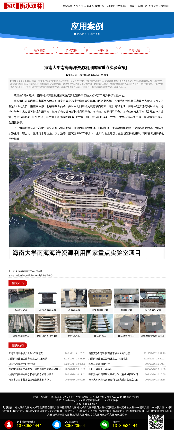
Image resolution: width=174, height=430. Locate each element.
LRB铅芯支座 (17, 411)
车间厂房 (142, 6)
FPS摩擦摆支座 (133, 411)
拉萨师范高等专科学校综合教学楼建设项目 (31, 374)
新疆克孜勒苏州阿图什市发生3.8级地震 (109, 353)
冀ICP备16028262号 (87, 404)
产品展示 (78, 6)
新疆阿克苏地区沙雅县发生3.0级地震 (108, 358)
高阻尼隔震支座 (50, 407)
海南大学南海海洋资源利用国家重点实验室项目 (113, 379)
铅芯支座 (54, 411)
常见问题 (121, 6)
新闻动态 (89, 6)
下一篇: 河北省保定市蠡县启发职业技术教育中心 (30, 275)
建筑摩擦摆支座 (61, 414)
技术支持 (100, 6)
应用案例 (110, 6)
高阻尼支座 (98, 407)
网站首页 (67, 6)
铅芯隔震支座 (112, 407)
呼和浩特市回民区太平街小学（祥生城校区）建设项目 (115, 374)
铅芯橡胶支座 (126, 407)
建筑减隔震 (36, 407)
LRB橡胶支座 (32, 411)
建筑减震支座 (84, 407)
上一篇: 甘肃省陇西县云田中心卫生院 (25, 271)
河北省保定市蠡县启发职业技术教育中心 (29, 379)
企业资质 (153, 6)
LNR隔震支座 (82, 411)
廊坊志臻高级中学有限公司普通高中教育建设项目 (34, 369)
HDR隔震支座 (141, 407)
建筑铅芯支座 (92, 414)
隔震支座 (44, 411)
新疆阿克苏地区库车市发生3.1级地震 (27, 358)
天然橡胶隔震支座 (99, 411)
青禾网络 (111, 400)
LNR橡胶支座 (157, 407)
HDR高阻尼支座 (150, 411)
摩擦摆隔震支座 (68, 407)
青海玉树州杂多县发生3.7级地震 (25, 353)
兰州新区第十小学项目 (100, 369)
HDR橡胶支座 (67, 411)
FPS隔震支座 (117, 411)
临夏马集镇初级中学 (99, 363)
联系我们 (164, 6)
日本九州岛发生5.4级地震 (22, 363)
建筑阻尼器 (121, 414)
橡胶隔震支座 (77, 414)
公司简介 (132, 6)
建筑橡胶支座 (107, 414)
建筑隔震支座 (22, 407)
